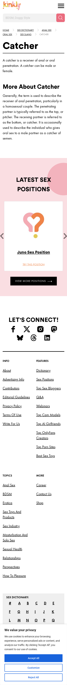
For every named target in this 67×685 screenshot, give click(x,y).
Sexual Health (12, 549)
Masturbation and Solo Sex (15, 537)
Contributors (11, 388)
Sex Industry (11, 526)
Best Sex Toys (45, 455)
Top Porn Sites (45, 447)
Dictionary (43, 370)
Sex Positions (45, 379)
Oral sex (7, 34)
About (7, 370)
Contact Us (43, 494)
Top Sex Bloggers (48, 388)
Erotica (7, 503)
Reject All (33, 677)
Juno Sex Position (33, 252)
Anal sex (46, 30)
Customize (34, 667)
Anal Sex (9, 485)
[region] (33, 654)
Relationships (12, 558)
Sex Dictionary (25, 30)
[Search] (60, 18)
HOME (6, 30)
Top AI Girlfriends (48, 423)
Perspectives (11, 566)
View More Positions (33, 281)
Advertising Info (13, 379)
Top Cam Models (48, 415)
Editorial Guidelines (16, 397)
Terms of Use (12, 415)
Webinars (43, 406)
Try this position (33, 264)
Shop (39, 503)
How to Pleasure (14, 575)
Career (41, 485)
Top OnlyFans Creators (45, 435)
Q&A (40, 397)
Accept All (33, 658)
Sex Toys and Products (12, 514)
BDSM (7, 494)
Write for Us (11, 423)
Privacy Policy (12, 406)
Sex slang (25, 34)
